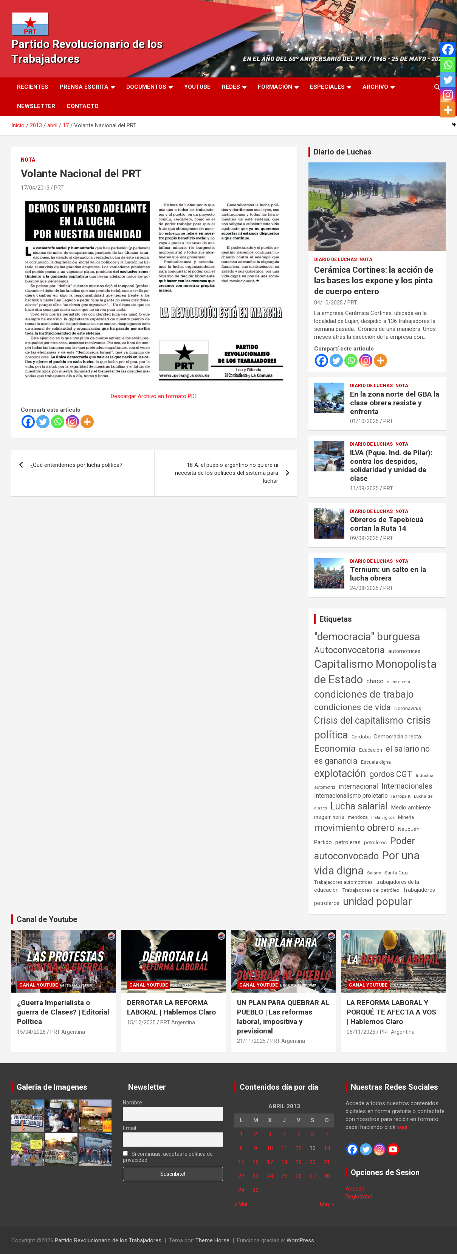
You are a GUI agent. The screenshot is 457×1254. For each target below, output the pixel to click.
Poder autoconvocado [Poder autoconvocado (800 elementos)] (364, 848)
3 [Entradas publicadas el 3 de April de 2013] (269, 1134)
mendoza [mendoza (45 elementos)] (358, 817)
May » (327, 1204)
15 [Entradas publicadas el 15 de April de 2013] (241, 1162)
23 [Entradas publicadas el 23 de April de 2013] (256, 1176)
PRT (59, 188)
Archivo (375, 86)
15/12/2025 (141, 1022)
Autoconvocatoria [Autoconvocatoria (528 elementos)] (349, 650)
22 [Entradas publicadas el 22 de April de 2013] (241, 1176)
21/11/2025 (251, 1041)
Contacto (83, 106)
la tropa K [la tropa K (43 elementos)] (401, 796)
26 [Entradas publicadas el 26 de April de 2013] (299, 1176)
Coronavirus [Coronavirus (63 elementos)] (407, 708)
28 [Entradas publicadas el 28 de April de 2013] (327, 1176)
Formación (275, 86)
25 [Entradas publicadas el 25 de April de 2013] (284, 1176)
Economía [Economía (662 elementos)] (335, 748)
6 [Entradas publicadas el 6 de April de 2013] (312, 1134)
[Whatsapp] (57, 421)
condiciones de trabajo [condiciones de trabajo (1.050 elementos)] (364, 694)
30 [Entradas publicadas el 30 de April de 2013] (256, 1190)
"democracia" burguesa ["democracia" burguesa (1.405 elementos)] (367, 636)
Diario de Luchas (343, 151)
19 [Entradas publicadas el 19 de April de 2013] (299, 1162)
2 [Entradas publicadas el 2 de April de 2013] (255, 1134)
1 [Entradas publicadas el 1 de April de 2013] (241, 1134)
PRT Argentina (67, 1032)
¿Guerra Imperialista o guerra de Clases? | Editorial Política (63, 1011)
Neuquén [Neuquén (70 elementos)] (409, 829)
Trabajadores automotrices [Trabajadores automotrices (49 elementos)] (343, 882)
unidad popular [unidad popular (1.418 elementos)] (377, 901)
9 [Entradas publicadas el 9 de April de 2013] (255, 1148)
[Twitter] (43, 421)
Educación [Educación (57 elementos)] (370, 750)
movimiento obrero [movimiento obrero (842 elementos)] (354, 827)
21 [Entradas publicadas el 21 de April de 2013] (327, 1162)
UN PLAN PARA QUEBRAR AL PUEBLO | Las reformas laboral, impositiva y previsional (283, 1016)
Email (129, 1128)
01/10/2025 (364, 421)
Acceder (355, 1188)
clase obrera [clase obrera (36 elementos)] (398, 682)
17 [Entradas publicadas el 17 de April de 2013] (270, 1162)
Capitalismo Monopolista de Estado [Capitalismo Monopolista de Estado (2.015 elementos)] (375, 672)
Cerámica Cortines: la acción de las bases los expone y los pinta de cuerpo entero (374, 280)
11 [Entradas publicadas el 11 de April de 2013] (284, 1148)
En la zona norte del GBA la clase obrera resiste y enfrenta (394, 403)
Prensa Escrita (84, 86)
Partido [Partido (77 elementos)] (323, 842)
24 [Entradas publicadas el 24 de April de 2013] (270, 1176)
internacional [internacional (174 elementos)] (358, 786)
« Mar (241, 1204)
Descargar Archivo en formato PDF (154, 396)
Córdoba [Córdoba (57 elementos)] (361, 737)
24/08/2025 (364, 588)
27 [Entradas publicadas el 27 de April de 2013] (313, 1176)
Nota (28, 160)
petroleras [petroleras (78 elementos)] (348, 842)
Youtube (197, 86)
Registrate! (358, 1196)
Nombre (132, 1103)
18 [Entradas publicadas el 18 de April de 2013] (284, 1162)
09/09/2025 (364, 538)
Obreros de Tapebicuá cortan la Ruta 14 (386, 524)
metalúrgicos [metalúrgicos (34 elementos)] (383, 817)
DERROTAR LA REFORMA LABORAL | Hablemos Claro (171, 1007)
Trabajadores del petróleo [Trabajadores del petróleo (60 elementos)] (371, 890)
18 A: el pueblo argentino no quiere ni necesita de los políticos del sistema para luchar (226, 473)
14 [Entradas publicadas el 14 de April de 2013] (327, 1148)
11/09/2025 (364, 488)
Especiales (327, 86)
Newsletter (36, 106)
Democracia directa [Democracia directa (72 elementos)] (397, 737)
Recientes (32, 86)
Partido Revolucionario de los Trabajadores (108, 1240)
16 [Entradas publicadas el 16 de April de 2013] (256, 1162)
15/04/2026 (31, 1032)
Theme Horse (212, 1240)
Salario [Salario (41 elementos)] (374, 873)
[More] (87, 421)
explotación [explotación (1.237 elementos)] (340, 774)
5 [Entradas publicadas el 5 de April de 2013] (298, 1134)
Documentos (146, 86)
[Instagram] (72, 421)
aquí (402, 1127)
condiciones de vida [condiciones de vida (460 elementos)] (352, 707)
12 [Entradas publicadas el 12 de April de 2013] (299, 1148)
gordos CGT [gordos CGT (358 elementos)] (390, 774)
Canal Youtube (38, 985)
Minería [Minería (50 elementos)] (406, 817)
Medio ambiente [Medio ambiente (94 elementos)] (411, 807)
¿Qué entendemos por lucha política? (76, 465)
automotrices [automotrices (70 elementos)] (404, 651)
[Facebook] (28, 421)
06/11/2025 (361, 1032)
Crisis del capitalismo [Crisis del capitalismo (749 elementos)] (358, 720)
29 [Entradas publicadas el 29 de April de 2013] (241, 1190)
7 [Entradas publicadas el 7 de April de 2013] (326, 1134)
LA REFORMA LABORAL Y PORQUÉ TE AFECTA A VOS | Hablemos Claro (391, 1011)
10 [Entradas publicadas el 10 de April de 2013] (270, 1148)
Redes (231, 86)
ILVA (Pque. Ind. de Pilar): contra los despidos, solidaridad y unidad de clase (391, 465)
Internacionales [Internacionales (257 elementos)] (406, 786)
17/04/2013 (35, 188)
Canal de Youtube (47, 919)
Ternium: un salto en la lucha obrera (388, 573)
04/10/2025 (328, 303)
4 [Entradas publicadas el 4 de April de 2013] (284, 1134)
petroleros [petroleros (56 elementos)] (375, 842)
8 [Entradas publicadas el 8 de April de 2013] (241, 1148)
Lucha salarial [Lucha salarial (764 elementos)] (358, 806)
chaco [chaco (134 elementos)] (375, 681)
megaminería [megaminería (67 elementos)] (329, 817)
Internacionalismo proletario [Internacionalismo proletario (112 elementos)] (351, 795)
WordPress (300, 1240)
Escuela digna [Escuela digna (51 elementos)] (376, 762)
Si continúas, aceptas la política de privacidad (168, 1157)
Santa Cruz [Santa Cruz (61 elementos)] (396, 873)
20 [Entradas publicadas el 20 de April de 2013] (313, 1162)
